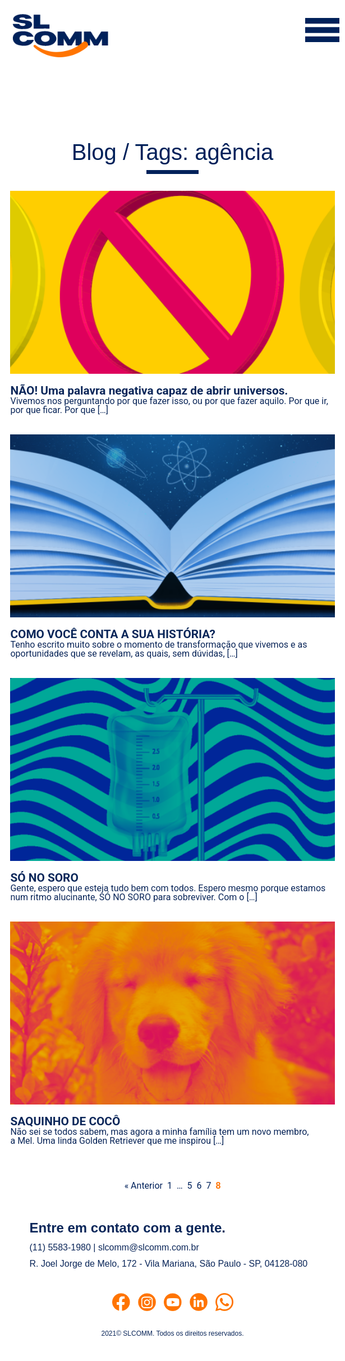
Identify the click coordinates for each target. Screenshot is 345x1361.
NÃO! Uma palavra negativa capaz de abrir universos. (149, 390)
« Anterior (144, 1185)
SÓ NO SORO (44, 878)
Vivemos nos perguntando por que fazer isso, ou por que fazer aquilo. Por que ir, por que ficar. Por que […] (169, 405)
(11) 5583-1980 (60, 1247)
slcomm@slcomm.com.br (148, 1247)
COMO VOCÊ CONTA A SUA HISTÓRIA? (112, 634)
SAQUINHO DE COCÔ (65, 1121)
